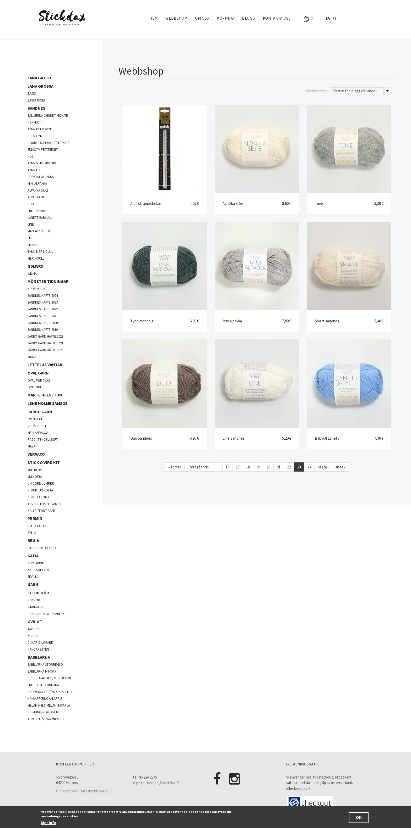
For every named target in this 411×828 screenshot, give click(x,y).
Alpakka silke (38, 190)
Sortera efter (316, 90)
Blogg (248, 18)
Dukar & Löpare (40, 642)
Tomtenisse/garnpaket (46, 719)
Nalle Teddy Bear (41, 510)
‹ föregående (198, 467)
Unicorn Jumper (41, 483)
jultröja (35, 470)
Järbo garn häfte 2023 (45, 336)
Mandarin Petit (40, 231)
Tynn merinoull (40, 251)
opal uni (34, 387)
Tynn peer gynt (40, 129)
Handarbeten (38, 649)
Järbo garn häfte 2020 (45, 350)
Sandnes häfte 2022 (43, 309)
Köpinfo (225, 18)
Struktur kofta (40, 490)
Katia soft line (39, 570)
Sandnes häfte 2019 (43, 329)
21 (278, 467)
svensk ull (36, 419)
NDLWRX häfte (39, 289)
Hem (153, 18)
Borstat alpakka (41, 177)
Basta (32, 93)
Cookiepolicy (66, 790)
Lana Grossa (40, 86)
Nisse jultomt (38, 497)
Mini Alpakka (37, 183)
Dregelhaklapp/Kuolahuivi (49, 678)
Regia (33, 540)
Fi (334, 18)
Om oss (202, 18)
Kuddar (34, 636)
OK (359, 818)
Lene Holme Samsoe (48, 403)
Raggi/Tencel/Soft (43, 439)
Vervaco (36, 454)
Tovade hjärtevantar (45, 504)
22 (289, 467)
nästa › (323, 467)
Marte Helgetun (45, 395)
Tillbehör (38, 592)
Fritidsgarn (37, 211)
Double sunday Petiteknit (48, 143)
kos (30, 156)
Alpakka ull (37, 197)
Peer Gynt (36, 136)
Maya (31, 446)
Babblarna (39, 657)
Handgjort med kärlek (46, 614)
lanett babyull (40, 217)
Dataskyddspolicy (93, 790)
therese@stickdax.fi (162, 782)
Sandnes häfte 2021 (43, 316)
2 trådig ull (37, 426)
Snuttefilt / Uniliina (43, 685)
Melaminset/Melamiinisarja (49, 705)
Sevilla (33, 576)
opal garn (38, 373)
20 (268, 467)
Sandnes (36, 108)
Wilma (32, 273)
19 (258, 467)
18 (248, 467)
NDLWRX (35, 266)
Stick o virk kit (44, 462)
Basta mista (36, 100)
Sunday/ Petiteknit (43, 149)
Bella (32, 532)
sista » (340, 467)
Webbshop (176, 18)
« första (174, 467)
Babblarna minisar (42, 671)
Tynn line (35, 170)
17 (238, 467)
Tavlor (33, 629)
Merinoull (36, 258)
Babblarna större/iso (45, 664)
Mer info (48, 823)
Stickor (34, 600)
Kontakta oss (277, 18)
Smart (32, 245)
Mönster (35, 357)
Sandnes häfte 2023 (43, 302)
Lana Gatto (39, 77)
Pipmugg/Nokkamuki (44, 712)
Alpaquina (36, 563)
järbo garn (40, 411)
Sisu (31, 238)
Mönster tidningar (48, 281)
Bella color (37, 526)
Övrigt (35, 621)
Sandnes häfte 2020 (43, 323)
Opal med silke (39, 380)
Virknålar (36, 607)
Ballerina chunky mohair (48, 115)
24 (309, 467)
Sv (328, 18)
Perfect (34, 122)
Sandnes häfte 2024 (43, 295)
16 (227, 467)
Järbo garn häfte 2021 (45, 343)
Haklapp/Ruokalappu (45, 698)
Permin (35, 518)
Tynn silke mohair (42, 163)
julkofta (35, 476)
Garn (33, 584)
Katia (33, 555)
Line (31, 224)
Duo (31, 204)
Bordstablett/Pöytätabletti (50, 692)
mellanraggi (38, 432)
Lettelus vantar (45, 364)
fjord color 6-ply (42, 548)
